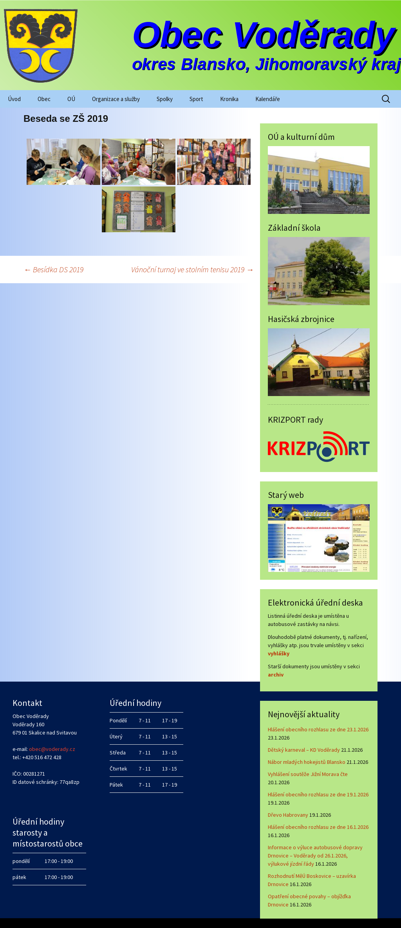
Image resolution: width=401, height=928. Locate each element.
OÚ (71, 99)
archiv (276, 674)
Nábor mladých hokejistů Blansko (306, 761)
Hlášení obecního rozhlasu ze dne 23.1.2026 (318, 729)
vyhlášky (278, 653)
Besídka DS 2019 (53, 269)
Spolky (165, 99)
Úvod (14, 99)
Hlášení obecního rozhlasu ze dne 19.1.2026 (318, 794)
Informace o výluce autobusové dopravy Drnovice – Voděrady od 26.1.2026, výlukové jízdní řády (315, 855)
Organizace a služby (116, 99)
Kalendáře (267, 99)
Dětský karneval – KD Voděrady (304, 749)
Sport (196, 99)
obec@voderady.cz (52, 749)
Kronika (229, 99)
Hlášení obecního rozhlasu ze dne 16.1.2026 (318, 826)
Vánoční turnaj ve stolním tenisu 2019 (192, 269)
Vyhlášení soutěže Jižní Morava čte (308, 774)
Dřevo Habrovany (288, 814)
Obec (44, 99)
